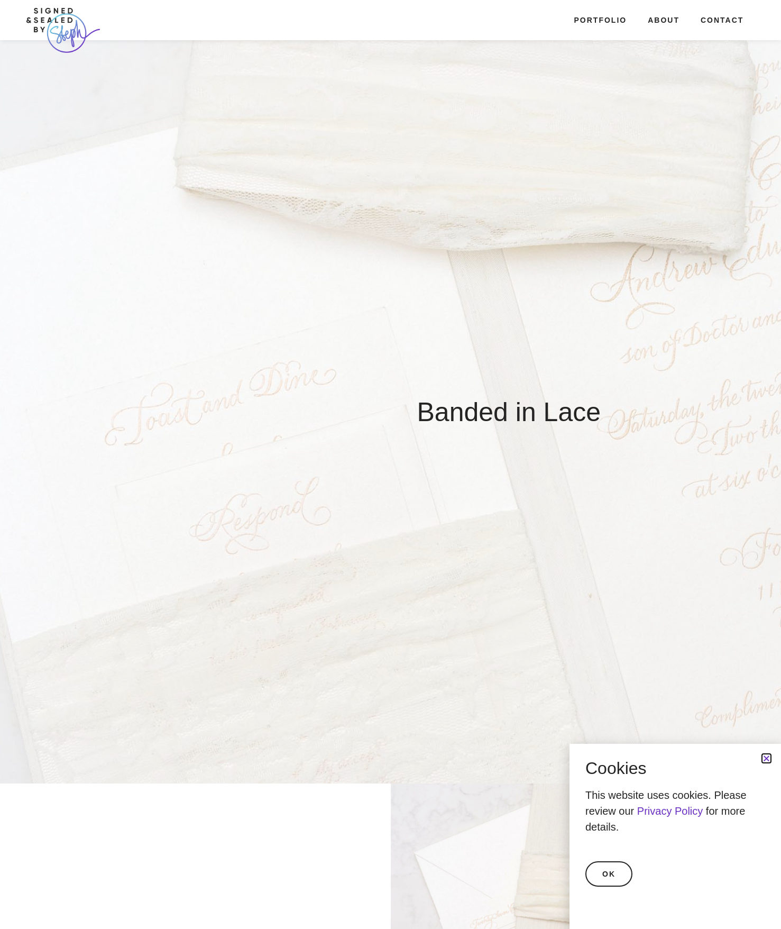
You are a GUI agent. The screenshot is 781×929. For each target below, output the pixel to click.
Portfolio (600, 20)
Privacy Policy (670, 811)
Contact (722, 20)
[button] (766, 758)
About (663, 20)
